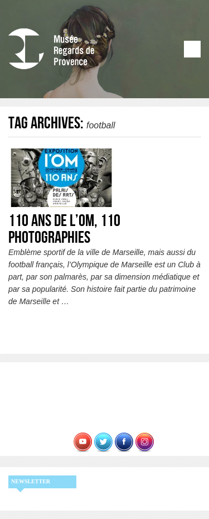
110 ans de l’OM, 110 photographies (64, 229)
